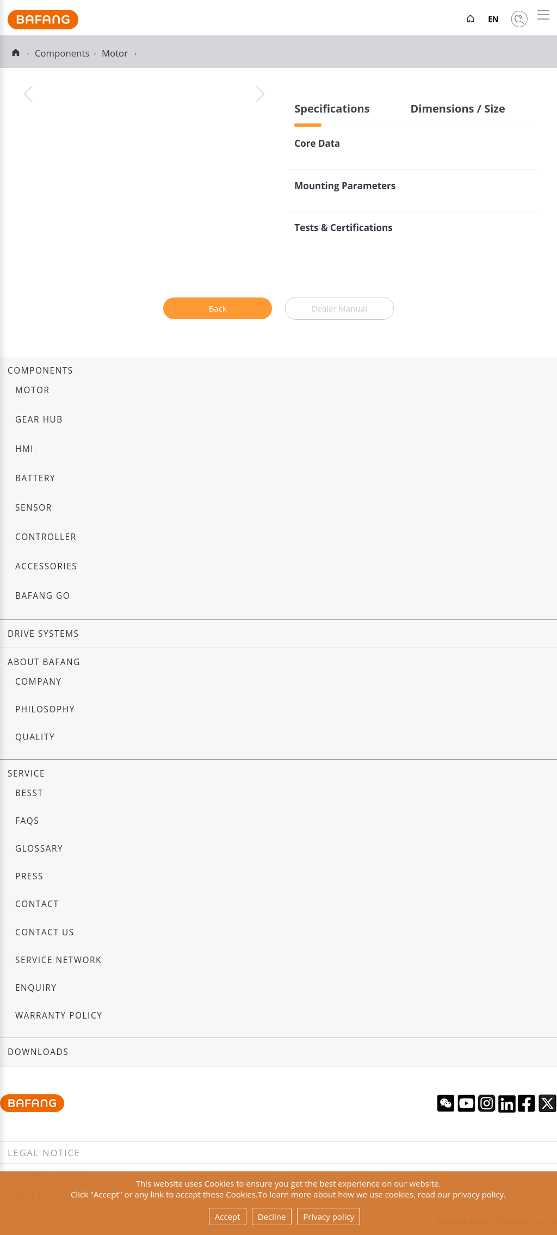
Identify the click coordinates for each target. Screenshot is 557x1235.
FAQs (27, 821)
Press (29, 876)
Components (40, 370)
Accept (227, 1216)
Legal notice (44, 1152)
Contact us (45, 932)
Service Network (58, 960)
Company (38, 681)
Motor (116, 53)
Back (218, 308)
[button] (260, 94)
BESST (29, 793)
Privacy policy (328, 1216)
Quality (35, 737)
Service (26, 773)
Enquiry (36, 988)
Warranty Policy (58, 1015)
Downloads (38, 1052)
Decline (272, 1216)
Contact (37, 904)
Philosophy (45, 709)
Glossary (39, 848)
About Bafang (44, 662)
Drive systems (43, 634)
